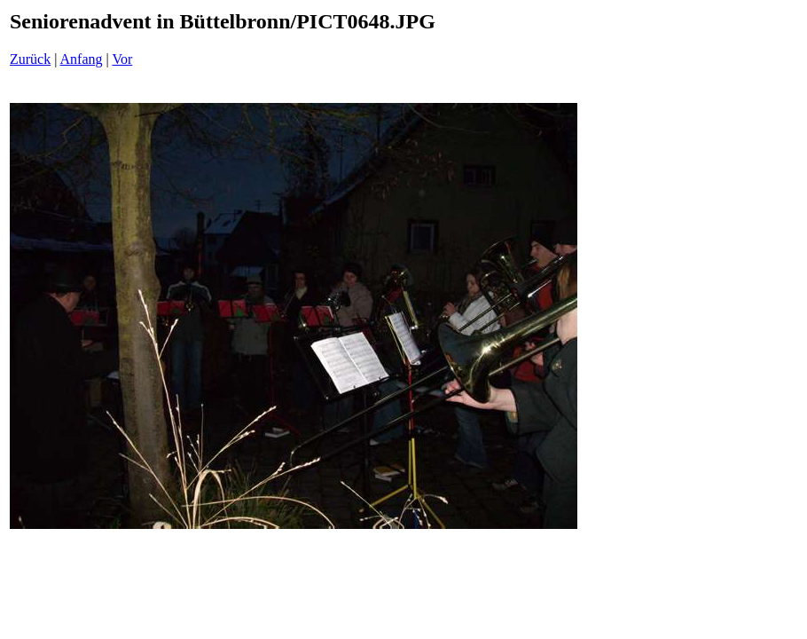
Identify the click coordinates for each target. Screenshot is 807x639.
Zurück (30, 59)
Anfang (81, 59)
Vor (122, 59)
